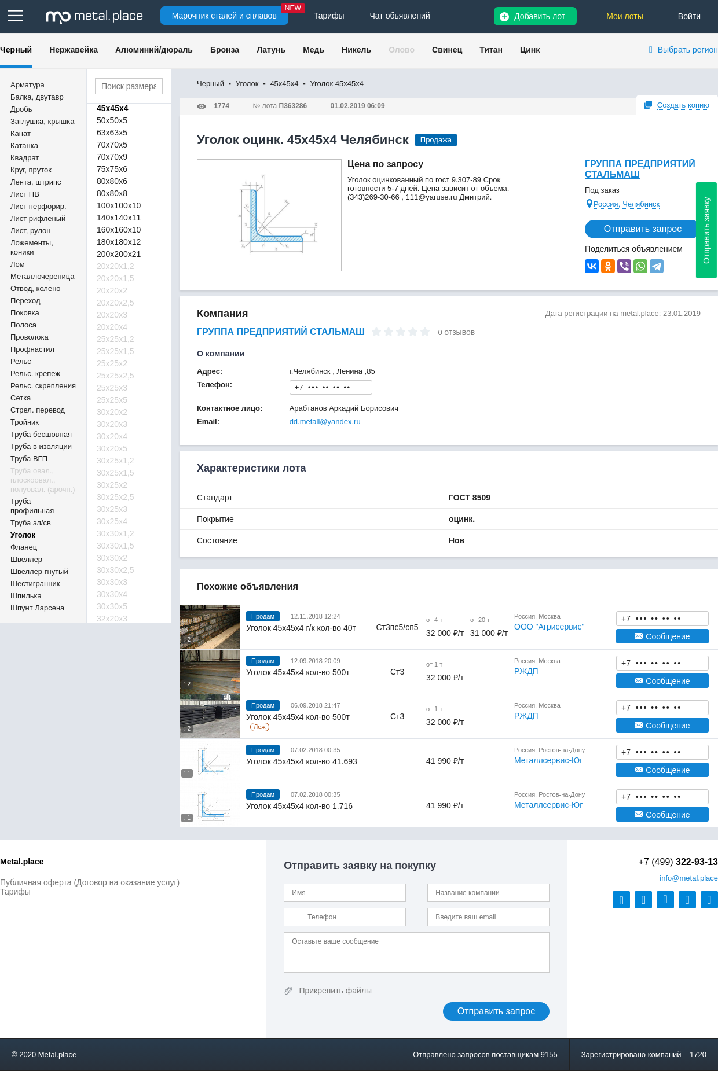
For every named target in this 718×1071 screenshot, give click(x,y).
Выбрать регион (688, 49)
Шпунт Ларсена (37, 607)
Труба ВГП (28, 458)
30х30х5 (112, 606)
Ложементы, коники (31, 247)
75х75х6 (112, 169)
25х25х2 (112, 363)
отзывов (459, 332)
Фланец (23, 547)
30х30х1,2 (115, 533)
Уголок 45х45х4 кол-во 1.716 (299, 806)
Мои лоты (624, 16)
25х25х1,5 (115, 351)
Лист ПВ (24, 194)
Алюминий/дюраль (154, 49)
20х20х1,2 (115, 266)
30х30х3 (112, 582)
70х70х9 (112, 156)
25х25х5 (112, 399)
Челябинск (641, 204)
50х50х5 (112, 120)
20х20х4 (112, 327)
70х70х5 (112, 144)
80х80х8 (112, 193)
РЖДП (526, 671)
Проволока (29, 337)
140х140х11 (119, 217)
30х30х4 (112, 594)
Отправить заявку (706, 230)
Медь (313, 49)
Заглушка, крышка (42, 121)
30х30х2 (112, 557)
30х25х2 (112, 485)
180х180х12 (119, 241)
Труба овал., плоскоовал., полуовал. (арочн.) (42, 480)
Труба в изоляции (41, 446)
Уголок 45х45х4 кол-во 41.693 (301, 761)
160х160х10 (119, 229)
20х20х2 (112, 290)
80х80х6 (112, 181)
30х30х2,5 (115, 570)
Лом (17, 264)
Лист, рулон (30, 230)
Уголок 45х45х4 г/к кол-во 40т (301, 627)
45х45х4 (113, 108)
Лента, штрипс (35, 182)
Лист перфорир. (38, 206)
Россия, (607, 204)
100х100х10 (119, 205)
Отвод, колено (35, 288)
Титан (491, 49)
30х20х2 (112, 412)
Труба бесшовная (41, 434)
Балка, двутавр (37, 97)
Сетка (20, 397)
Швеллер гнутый (39, 571)
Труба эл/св (30, 522)
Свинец (447, 49)
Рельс (20, 361)
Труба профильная (32, 506)
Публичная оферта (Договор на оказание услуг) (89, 882)
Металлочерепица (42, 276)
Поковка (24, 312)
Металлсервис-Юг (548, 760)
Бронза (224, 49)
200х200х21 (119, 254)
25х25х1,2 (115, 339)
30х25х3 (112, 509)
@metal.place (689, 878)
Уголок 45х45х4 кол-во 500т (298, 672)
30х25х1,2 (115, 460)
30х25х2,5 (115, 497)
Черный (16, 49)
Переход (25, 300)
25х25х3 (112, 387)
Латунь (271, 49)
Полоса (23, 325)
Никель (356, 49)
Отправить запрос (643, 229)
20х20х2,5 (115, 302)
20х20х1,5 (115, 278)
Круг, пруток (31, 169)
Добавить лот (539, 16)
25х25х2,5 (115, 375)
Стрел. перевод (37, 410)
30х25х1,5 (115, 472)
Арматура (27, 84)
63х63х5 (112, 132)
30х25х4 (112, 521)
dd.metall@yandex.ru (325, 421)
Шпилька (26, 595)
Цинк (530, 49)
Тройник (24, 422)
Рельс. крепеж (35, 373)
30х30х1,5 (115, 545)
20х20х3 (112, 314)
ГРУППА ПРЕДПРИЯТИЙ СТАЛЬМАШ (640, 169)
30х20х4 (112, 436)
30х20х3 (112, 424)
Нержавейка (73, 49)
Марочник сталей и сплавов (224, 15)
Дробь (21, 109)
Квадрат (24, 157)
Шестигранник (35, 583)
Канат (20, 133)
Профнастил (32, 349)
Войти (689, 16)
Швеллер (26, 559)
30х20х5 (112, 448)
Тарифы (15, 891)
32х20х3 (112, 618)
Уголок (22, 535)
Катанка (24, 145)
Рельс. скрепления (43, 385)
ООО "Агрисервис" (549, 626)
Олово (402, 49)
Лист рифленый (37, 218)
